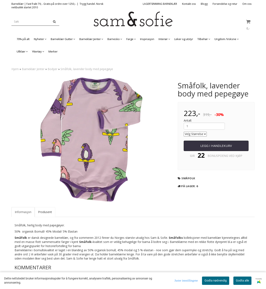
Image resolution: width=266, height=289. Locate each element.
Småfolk (188, 178)
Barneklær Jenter (33, 69)
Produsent (45, 212)
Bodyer (52, 69)
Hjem (15, 69)
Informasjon (23, 212)
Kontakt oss (189, 4)
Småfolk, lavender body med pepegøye (86, 69)
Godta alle (242, 280)
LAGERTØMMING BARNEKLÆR (160, 4)
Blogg (204, 4)
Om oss (246, 4)
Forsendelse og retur (225, 4)
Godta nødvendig (215, 280)
